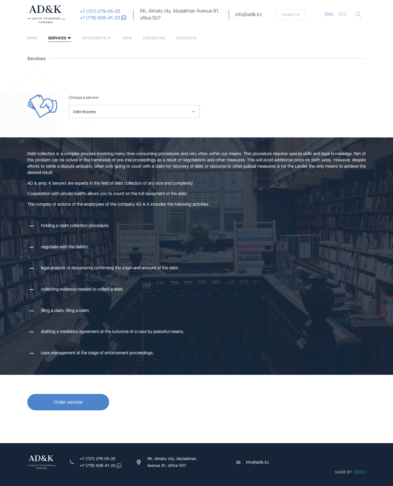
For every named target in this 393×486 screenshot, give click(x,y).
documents (94, 38)
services (57, 38)
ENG (329, 14)
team (127, 38)
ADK (46, 14)
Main (32, 38)
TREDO (359, 472)
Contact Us (290, 14)
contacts (186, 38)
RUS (343, 14)
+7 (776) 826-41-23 (103, 17)
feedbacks (154, 38)
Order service (68, 402)
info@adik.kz (249, 14)
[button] (134, 111)
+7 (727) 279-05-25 (100, 11)
